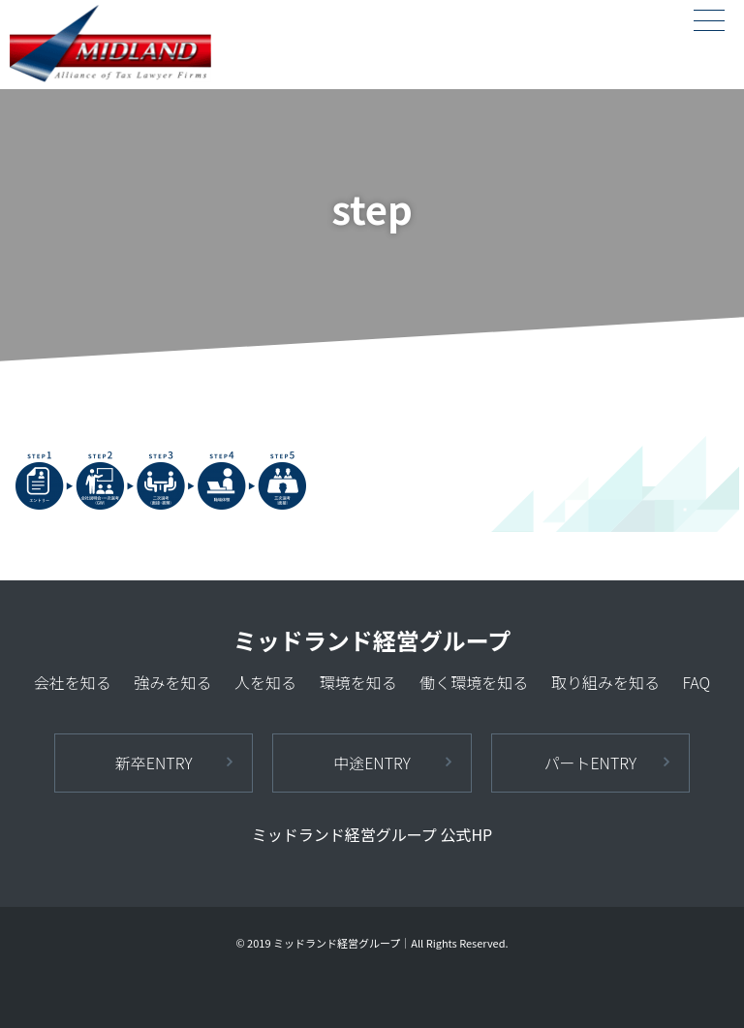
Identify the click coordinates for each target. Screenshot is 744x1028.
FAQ (696, 682)
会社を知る (72, 682)
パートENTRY (589, 762)
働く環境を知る (473, 682)
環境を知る (358, 682)
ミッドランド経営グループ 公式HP (372, 834)
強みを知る (172, 682)
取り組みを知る (605, 682)
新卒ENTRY (154, 762)
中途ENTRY (372, 762)
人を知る (265, 682)
